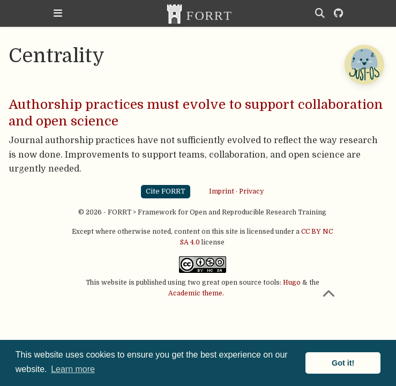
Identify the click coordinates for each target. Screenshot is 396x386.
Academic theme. (196, 293)
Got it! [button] (343, 363)
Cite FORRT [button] (165, 191)
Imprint (221, 191)
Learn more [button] (73, 369)
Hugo (292, 282)
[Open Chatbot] (363, 64)
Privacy (251, 191)
